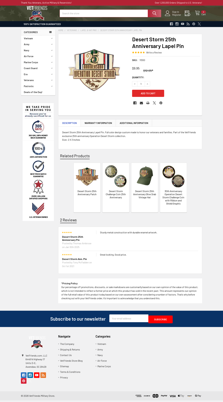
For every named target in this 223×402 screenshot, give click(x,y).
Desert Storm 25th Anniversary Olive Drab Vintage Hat (144, 197)
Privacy (64, 379)
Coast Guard (39, 71)
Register (173, 16)
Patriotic (39, 89)
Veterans (39, 83)
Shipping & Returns (70, 351)
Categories (31, 35)
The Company (67, 345)
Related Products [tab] (75, 158)
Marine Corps (39, 65)
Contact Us (66, 356)
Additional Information (134, 125)
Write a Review (154, 55)
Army (39, 47)
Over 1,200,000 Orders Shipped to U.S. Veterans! (178, 2)
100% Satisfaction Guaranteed (42, 26)
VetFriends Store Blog (71, 362)
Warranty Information (98, 125)
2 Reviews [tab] (68, 222)
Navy (39, 53)
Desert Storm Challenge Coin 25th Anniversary (116, 197)
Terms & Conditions (70, 373)
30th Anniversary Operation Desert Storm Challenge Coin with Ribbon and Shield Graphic (173, 200)
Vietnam (39, 41)
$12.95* (148, 73)
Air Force (39, 59)
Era (39, 77)
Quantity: (138, 80)
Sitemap (64, 367)
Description (69, 125)
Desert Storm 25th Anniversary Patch (86, 195)
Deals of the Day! (33, 94)
